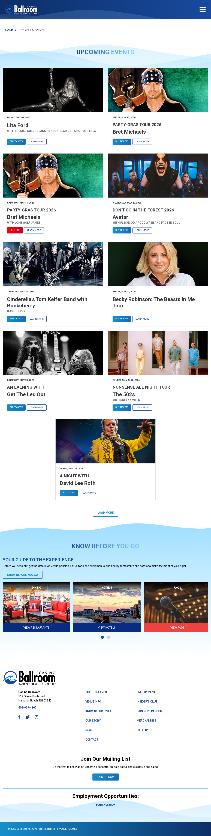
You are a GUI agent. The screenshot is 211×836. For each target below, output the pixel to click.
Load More (106, 512)
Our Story (93, 720)
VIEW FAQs (177, 627)
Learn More (37, 141)
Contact (91, 739)
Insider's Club (147, 701)
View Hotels (107, 627)
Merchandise (146, 720)
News (89, 730)
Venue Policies (68, 828)
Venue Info (93, 701)
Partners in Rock (149, 711)
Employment (146, 692)
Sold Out (15, 230)
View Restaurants (36, 627)
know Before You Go (100, 711)
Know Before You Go (22, 574)
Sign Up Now (105, 777)
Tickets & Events (97, 692)
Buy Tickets (16, 141)
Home (10, 30)
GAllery (143, 730)
